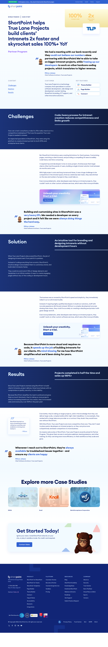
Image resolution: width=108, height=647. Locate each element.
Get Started (48, 206)
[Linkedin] (18, 640)
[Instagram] (15, 640)
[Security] (23, 629)
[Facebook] (12, 640)
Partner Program (17, 51)
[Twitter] (9, 640)
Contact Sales (79, 2)
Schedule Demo (84, 6)
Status (92, 2)
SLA (85, 636)
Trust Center (78, 636)
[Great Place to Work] (44, 629)
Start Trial (95, 6)
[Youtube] (21, 640)
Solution (11, 89)
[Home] (15, 6)
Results (11, 92)
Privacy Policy (67, 636)
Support (98, 2)
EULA (95, 636)
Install (86, 2)
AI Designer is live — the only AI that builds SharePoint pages (36, 2)
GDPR (90, 636)
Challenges (12, 85)
